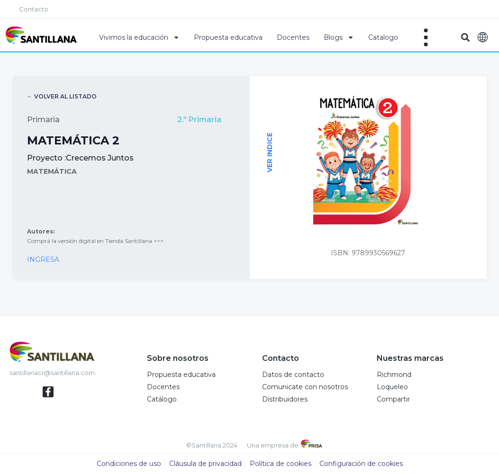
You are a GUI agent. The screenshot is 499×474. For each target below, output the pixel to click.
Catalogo (383, 37)
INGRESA (43, 260)
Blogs (339, 37)
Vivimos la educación (139, 37)
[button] (465, 37)
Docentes (293, 37)
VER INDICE (269, 153)
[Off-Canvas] (426, 37)
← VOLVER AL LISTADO (62, 96)
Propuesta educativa (228, 37)
